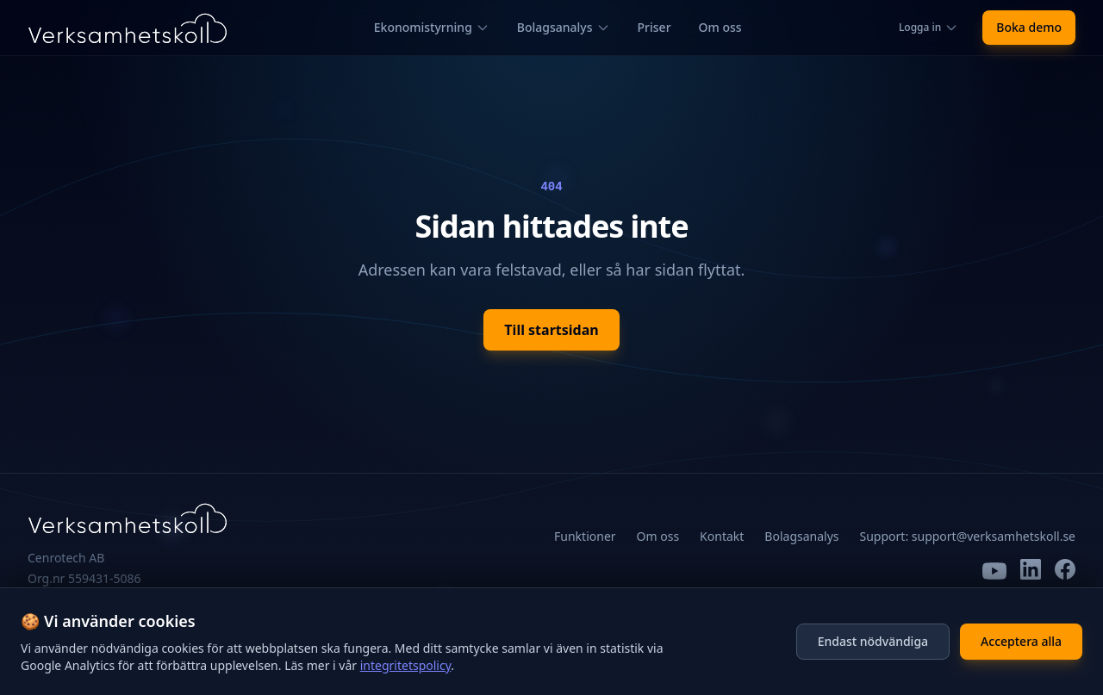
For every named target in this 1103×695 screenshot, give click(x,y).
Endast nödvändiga (873, 641)
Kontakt (722, 536)
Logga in (928, 27)
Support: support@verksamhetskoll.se (967, 536)
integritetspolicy (406, 665)
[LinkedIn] (1030, 571)
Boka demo (1029, 27)
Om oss (720, 27)
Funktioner (585, 536)
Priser (654, 27)
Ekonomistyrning (431, 27)
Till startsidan (551, 329)
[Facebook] (1065, 571)
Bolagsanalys (563, 27)
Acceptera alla (1021, 641)
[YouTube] (994, 571)
